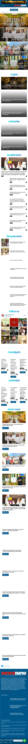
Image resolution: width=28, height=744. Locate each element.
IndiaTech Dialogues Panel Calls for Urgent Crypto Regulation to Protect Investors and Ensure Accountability (13, 113)
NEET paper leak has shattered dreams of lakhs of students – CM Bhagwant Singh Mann (18, 179)
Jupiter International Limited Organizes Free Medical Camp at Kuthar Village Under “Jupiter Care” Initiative (13, 592)
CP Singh (2, 369)
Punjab (11, 194)
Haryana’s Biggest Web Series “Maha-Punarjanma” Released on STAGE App (17, 278)
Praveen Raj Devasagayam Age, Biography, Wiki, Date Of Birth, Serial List (23, 392)
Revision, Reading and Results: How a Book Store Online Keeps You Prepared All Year (14, 656)
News (2, 176)
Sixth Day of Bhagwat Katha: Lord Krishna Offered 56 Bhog (23, 363)
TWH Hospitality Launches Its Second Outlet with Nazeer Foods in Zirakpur (12, 425)
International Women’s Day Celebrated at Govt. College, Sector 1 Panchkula (17, 242)
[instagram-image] (5, 322)
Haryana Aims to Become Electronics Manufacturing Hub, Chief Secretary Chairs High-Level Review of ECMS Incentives (18, 304)
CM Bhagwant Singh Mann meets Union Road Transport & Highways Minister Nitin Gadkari (18, 186)
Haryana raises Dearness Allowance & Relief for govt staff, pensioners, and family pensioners (18, 295)
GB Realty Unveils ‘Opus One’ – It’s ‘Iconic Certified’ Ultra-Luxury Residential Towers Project (14, 365)
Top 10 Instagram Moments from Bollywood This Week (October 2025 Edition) (4, 393)
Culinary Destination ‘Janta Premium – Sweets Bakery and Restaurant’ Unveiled (17, 251)
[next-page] (9, 666)
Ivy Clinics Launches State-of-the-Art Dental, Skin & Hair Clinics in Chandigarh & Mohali (18, 706)
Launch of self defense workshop (16, 260)
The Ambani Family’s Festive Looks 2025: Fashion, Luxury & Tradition (14, 392)
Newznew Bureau (13, 373)
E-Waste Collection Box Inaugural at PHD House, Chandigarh (4, 363)
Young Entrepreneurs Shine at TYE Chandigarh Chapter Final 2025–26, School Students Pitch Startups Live (14, 613)
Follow (24, 315)
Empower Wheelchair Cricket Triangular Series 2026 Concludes (17, 714)
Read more (4, 372)
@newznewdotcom (9, 314)
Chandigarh (3, 368)
